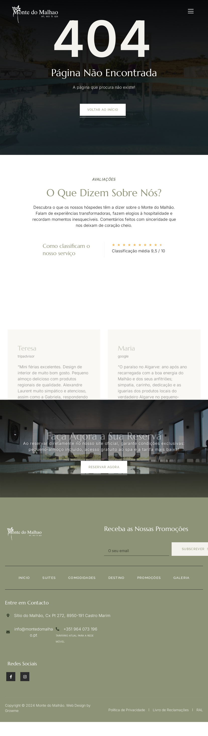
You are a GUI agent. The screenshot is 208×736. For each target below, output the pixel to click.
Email (109, 540)
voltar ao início (102, 110)
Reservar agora (104, 467)
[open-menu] (191, 11)
